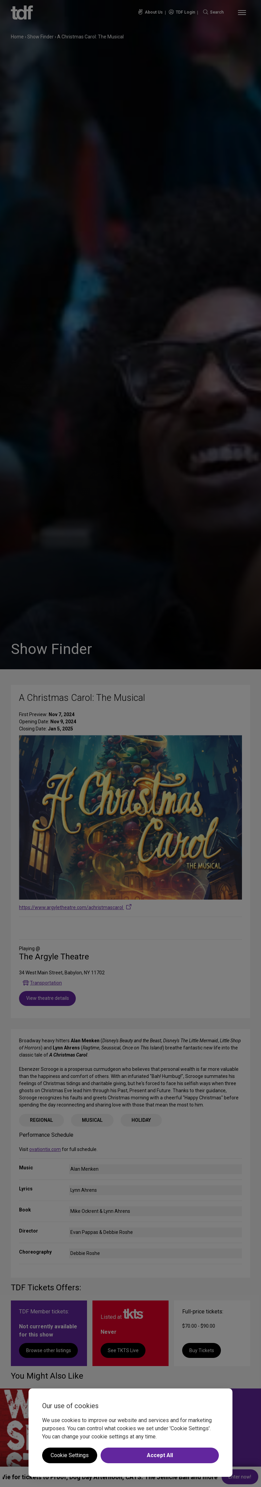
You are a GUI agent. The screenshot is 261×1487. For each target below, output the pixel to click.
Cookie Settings (70, 1455)
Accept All (160, 1455)
